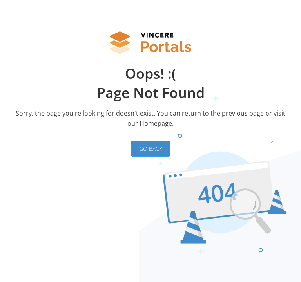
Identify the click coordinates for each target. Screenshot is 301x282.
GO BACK (150, 148)
